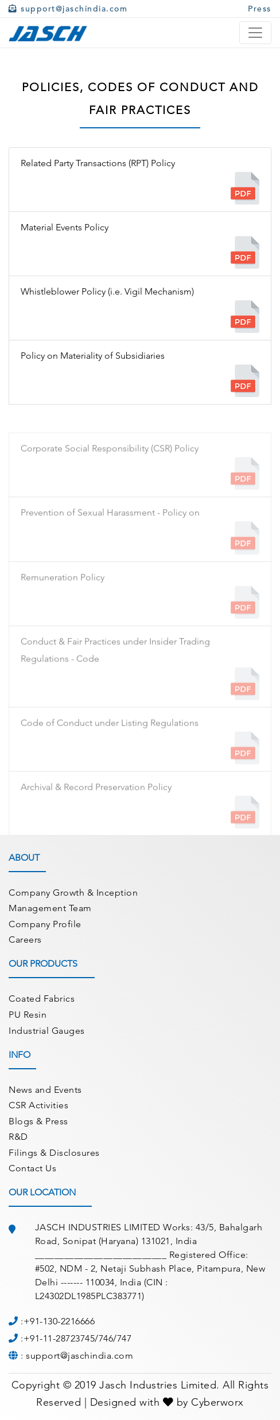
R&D (18, 1136)
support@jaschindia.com (68, 8)
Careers (25, 939)
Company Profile (45, 924)
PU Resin (27, 1014)
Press (259, 8)
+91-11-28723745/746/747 (78, 1338)
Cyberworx (217, 1402)
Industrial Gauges (47, 1030)
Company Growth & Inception (73, 892)
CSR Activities (38, 1105)
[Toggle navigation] (255, 32)
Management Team (50, 908)
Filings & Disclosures (54, 1152)
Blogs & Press (38, 1121)
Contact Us (32, 1168)
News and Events (45, 1089)
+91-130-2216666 (59, 1321)
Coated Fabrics (42, 998)
